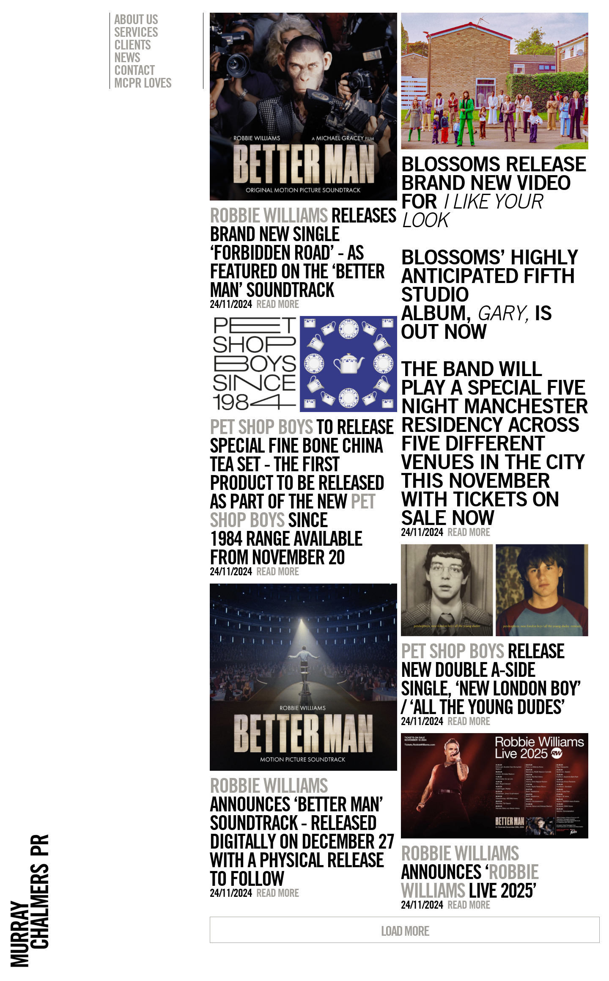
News (127, 57)
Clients (132, 44)
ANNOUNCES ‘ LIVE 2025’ (469, 871)
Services (136, 31)
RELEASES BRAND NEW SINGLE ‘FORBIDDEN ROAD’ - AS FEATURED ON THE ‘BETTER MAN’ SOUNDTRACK (303, 252)
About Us (136, 19)
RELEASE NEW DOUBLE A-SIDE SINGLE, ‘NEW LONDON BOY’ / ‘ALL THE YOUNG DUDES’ (491, 678)
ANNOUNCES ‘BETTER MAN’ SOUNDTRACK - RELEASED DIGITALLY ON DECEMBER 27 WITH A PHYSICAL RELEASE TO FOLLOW (302, 831)
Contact (134, 69)
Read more (277, 304)
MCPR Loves (142, 82)
